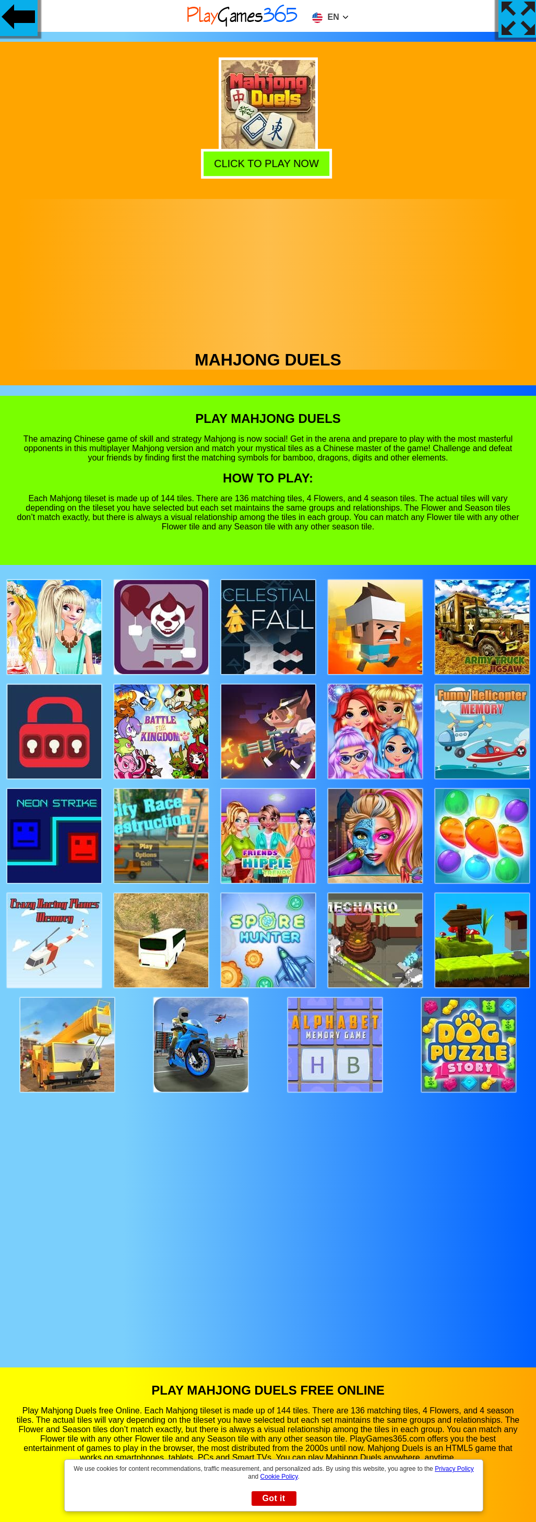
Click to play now (268, 162)
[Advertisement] (268, 272)
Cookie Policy (279, 1476)
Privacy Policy (454, 1468)
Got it (273, 1498)
